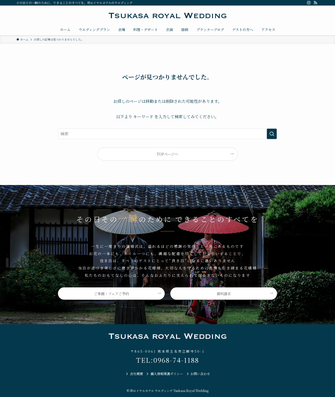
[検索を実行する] (272, 134)
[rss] (315, 3)
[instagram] (309, 3)
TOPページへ (167, 154)
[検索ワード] (167, 134)
